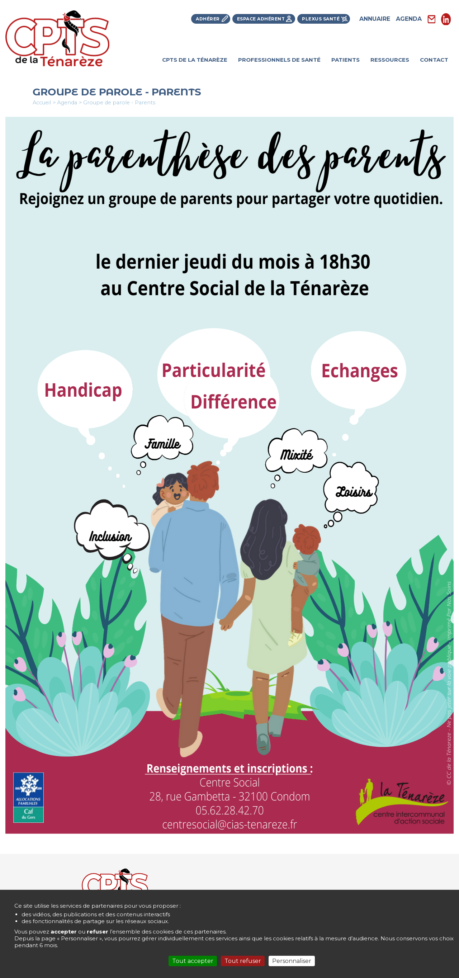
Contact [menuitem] (434, 59)
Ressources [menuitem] (389, 59)
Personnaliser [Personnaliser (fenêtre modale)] (291, 961)
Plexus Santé (321, 19)
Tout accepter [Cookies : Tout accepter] (192, 961)
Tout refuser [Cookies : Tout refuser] (242, 961)
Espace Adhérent (261, 19)
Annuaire (374, 18)
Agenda (409, 18)
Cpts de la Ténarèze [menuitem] (194, 59)
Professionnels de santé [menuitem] (279, 59)
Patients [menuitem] (345, 59)
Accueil (42, 102)
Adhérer (208, 19)
